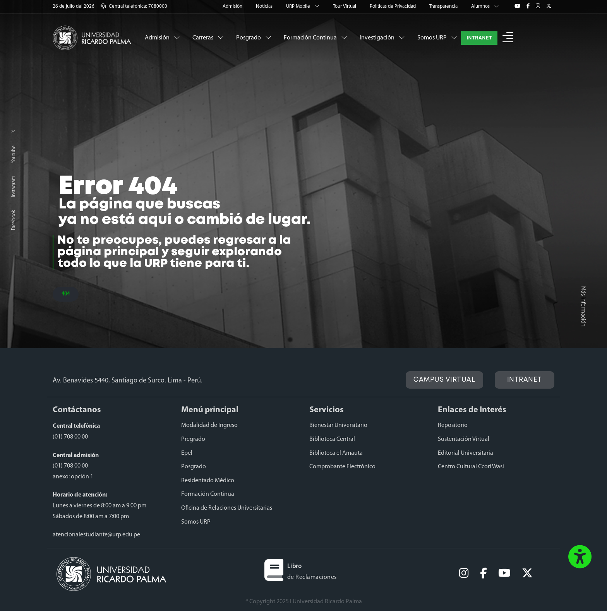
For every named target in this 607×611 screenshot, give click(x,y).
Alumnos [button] (485, 6)
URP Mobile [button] (303, 6)
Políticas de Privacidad (393, 6)
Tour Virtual (345, 6)
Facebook (14, 220)
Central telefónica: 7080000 (134, 6)
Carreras (208, 37)
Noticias (265, 6)
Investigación (382, 37)
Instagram (14, 186)
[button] (507, 37)
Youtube (14, 154)
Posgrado (253, 37)
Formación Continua (315, 37)
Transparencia (444, 6)
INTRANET (479, 38)
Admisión (233, 6)
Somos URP (437, 37)
